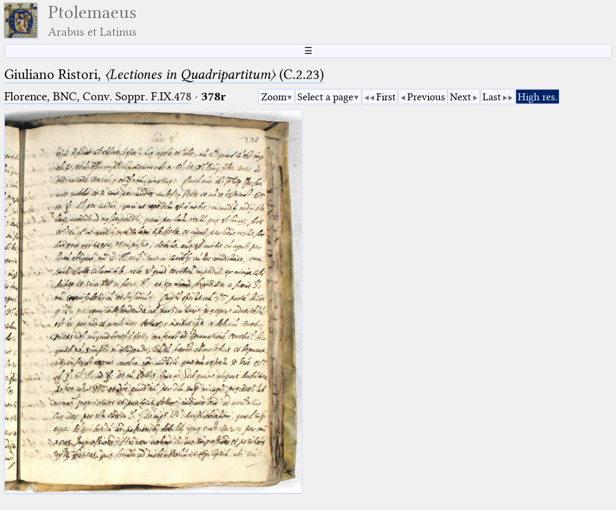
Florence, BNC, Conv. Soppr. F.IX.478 (98, 96)
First (386, 97)
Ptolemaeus (92, 20)
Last (492, 97)
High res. (537, 97)
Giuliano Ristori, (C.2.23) (164, 74)
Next (460, 97)
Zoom (274, 97)
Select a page (325, 97)
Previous (426, 97)
